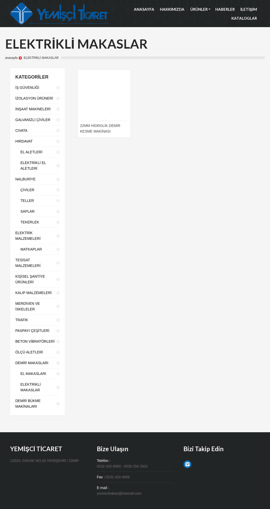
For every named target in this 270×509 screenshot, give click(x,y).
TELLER (27, 201)
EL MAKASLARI (33, 374)
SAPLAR (27, 211)
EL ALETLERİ (31, 152)
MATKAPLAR (31, 249)
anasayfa (11, 58)
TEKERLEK (29, 222)
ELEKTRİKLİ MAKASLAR (30, 387)
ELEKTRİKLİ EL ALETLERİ (33, 165)
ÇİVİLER (27, 190)
